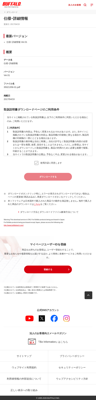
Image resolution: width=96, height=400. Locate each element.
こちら (37, 203)
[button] (48, 269)
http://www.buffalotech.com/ (13, 225)
